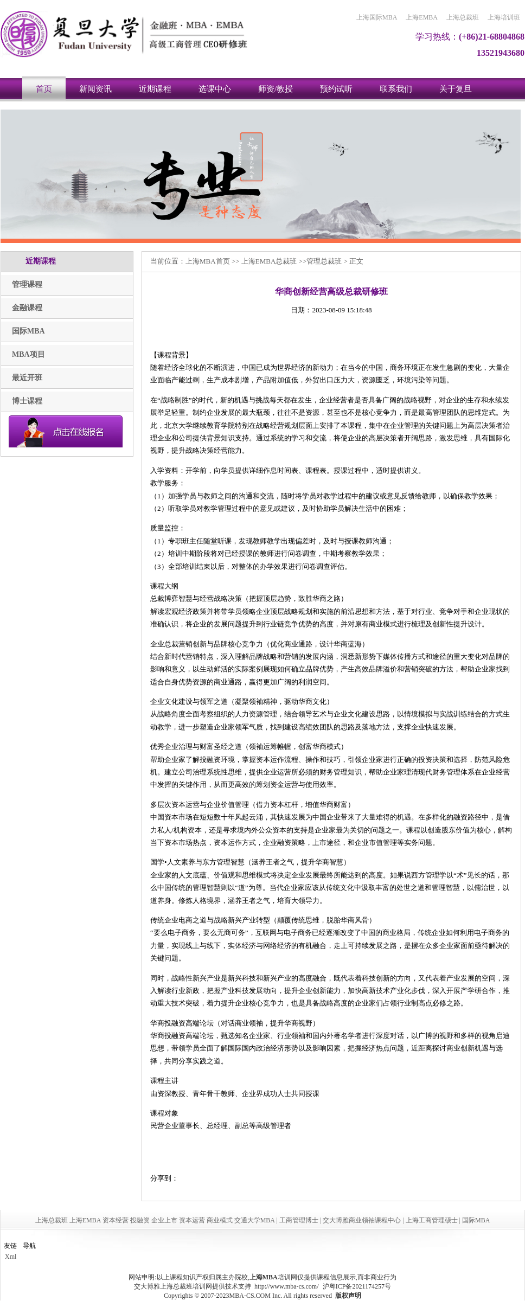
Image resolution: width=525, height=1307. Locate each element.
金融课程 (27, 308)
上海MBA (200, 261)
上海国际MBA (376, 17)
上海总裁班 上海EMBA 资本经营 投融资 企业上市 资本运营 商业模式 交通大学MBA (155, 1220)
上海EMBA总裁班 (269, 261)
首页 (44, 89)
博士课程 (27, 401)
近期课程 (155, 89)
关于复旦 (455, 89)
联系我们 (396, 89)
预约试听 (336, 89)
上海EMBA (422, 17)
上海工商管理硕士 (432, 1220)
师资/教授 (275, 89)
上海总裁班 (462, 17)
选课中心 (215, 89)
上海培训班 (504, 17)
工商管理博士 (298, 1220)
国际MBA (28, 331)
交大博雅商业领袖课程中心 (362, 1220)
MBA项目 (28, 354)
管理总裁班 (324, 261)
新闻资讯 (95, 89)
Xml (10, 1256)
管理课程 (27, 284)
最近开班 (27, 378)
